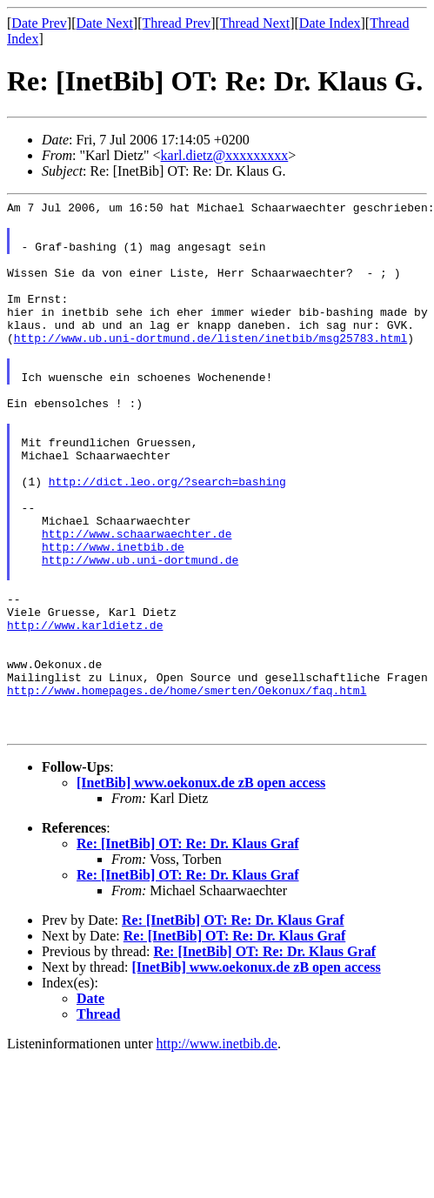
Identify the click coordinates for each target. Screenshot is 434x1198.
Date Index (330, 23)
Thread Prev (176, 23)
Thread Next (255, 23)
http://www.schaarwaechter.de (136, 601)
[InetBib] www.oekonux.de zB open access (201, 889)
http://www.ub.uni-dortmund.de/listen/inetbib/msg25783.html (210, 366)
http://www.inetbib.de (113, 617)
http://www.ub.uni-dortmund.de (140, 632)
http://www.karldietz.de (85, 711)
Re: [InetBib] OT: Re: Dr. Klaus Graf (188, 950)
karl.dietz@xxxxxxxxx (225, 155)
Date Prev (39, 23)
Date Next (105, 23)
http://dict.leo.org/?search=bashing (167, 538)
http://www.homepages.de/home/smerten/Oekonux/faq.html (186, 789)
